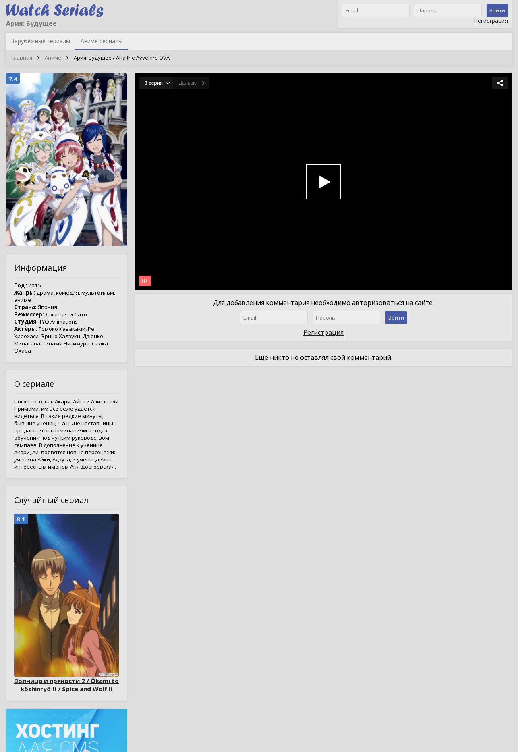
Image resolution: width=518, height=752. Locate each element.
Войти (497, 10)
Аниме (53, 57)
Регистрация (491, 20)
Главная (21, 57)
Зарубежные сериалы (40, 41)
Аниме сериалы (101, 41)
